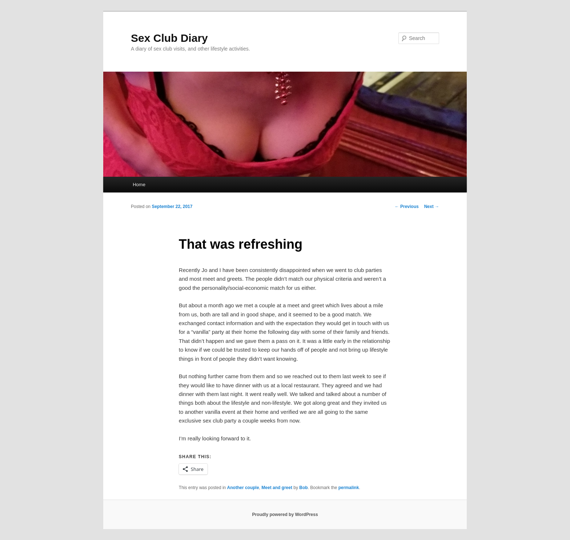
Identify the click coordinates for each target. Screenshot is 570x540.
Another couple (243, 487)
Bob (303, 487)
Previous (407, 206)
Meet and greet (276, 487)
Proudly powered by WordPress (285, 514)
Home (139, 184)
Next (431, 206)
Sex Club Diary (169, 38)
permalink (348, 487)
